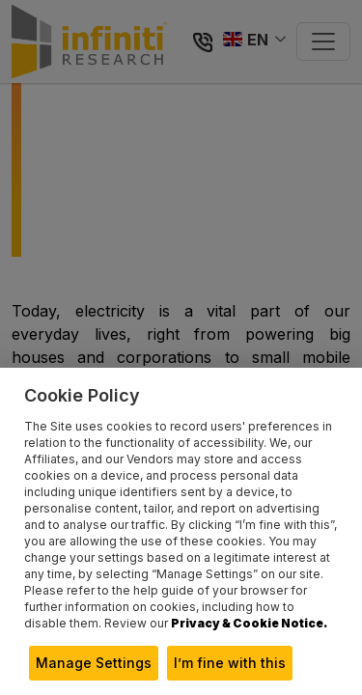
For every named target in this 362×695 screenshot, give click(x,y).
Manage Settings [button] (94, 662)
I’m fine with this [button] (230, 662)
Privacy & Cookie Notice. (249, 623)
